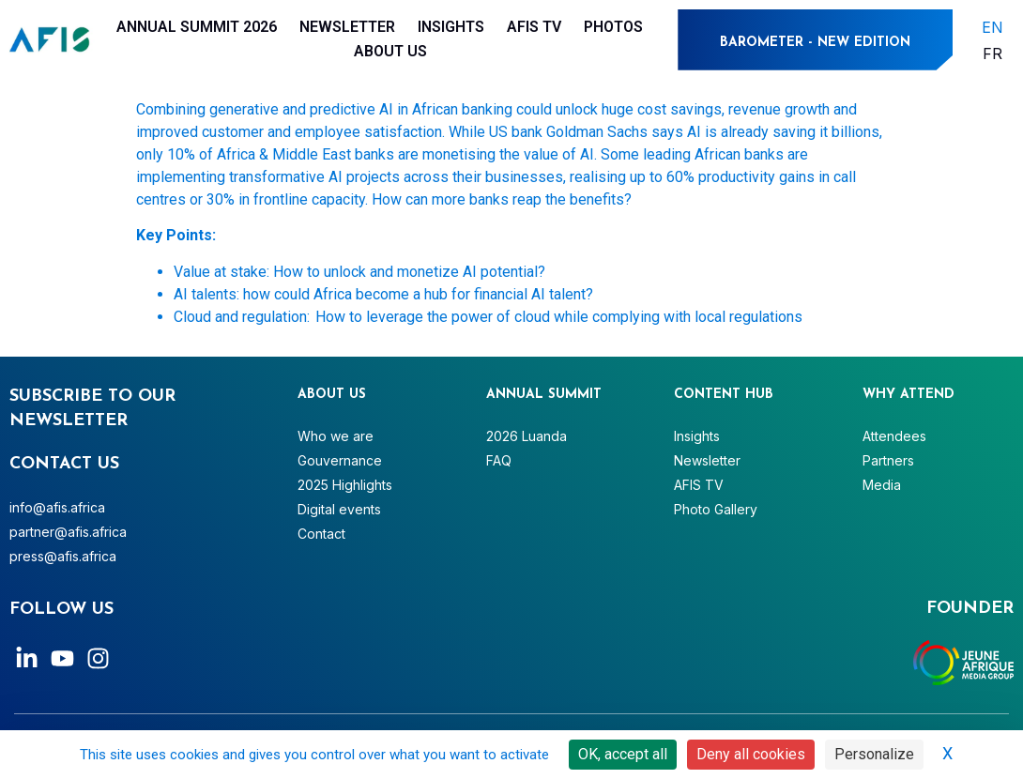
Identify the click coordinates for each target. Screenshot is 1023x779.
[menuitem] (992, 26)
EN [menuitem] (992, 26)
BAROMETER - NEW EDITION (815, 43)
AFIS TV (534, 27)
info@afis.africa (57, 507)
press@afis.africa (62, 556)
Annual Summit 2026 (196, 27)
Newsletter (347, 27)
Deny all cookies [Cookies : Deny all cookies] (750, 754)
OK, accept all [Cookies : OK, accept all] (622, 754)
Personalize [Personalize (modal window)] (874, 754)
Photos (613, 27)
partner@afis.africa (68, 532)
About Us (390, 51)
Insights (451, 27)
